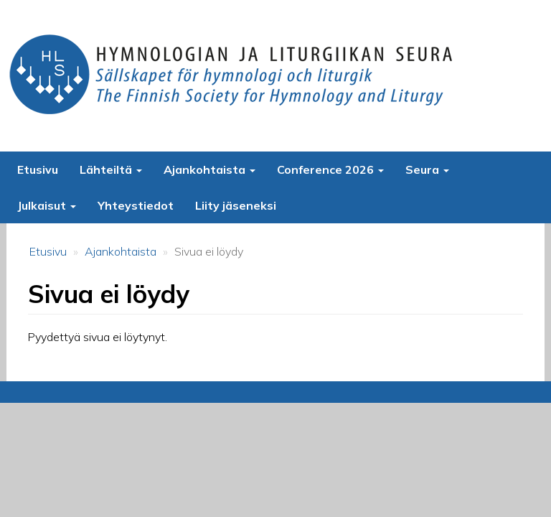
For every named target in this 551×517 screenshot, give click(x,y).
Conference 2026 (330, 169)
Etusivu (37, 169)
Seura (427, 169)
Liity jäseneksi (235, 205)
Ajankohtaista (209, 169)
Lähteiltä (111, 169)
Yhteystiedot (136, 205)
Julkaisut (46, 205)
